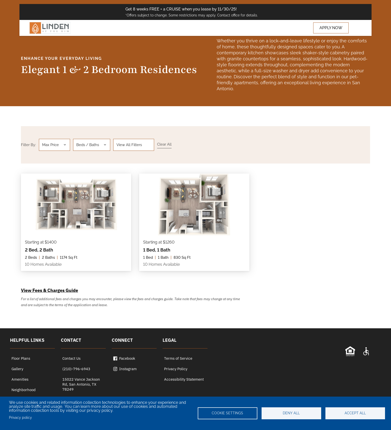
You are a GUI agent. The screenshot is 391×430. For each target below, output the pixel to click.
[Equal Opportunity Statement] (350, 351)
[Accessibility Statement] (366, 351)
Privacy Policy (175, 368)
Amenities (19, 379)
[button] (54, 145)
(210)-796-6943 (76, 368)
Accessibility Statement (184, 379)
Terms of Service (178, 358)
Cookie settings (227, 413)
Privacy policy (20, 418)
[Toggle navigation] (356, 27)
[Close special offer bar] (354, 12)
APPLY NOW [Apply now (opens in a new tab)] (330, 27)
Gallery (17, 368)
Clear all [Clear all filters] (164, 144)
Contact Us (71, 358)
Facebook (124, 358)
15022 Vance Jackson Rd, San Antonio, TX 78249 (81, 384)
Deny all (291, 413)
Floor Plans (20, 358)
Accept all (355, 413)
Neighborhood (23, 389)
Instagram (125, 368)
